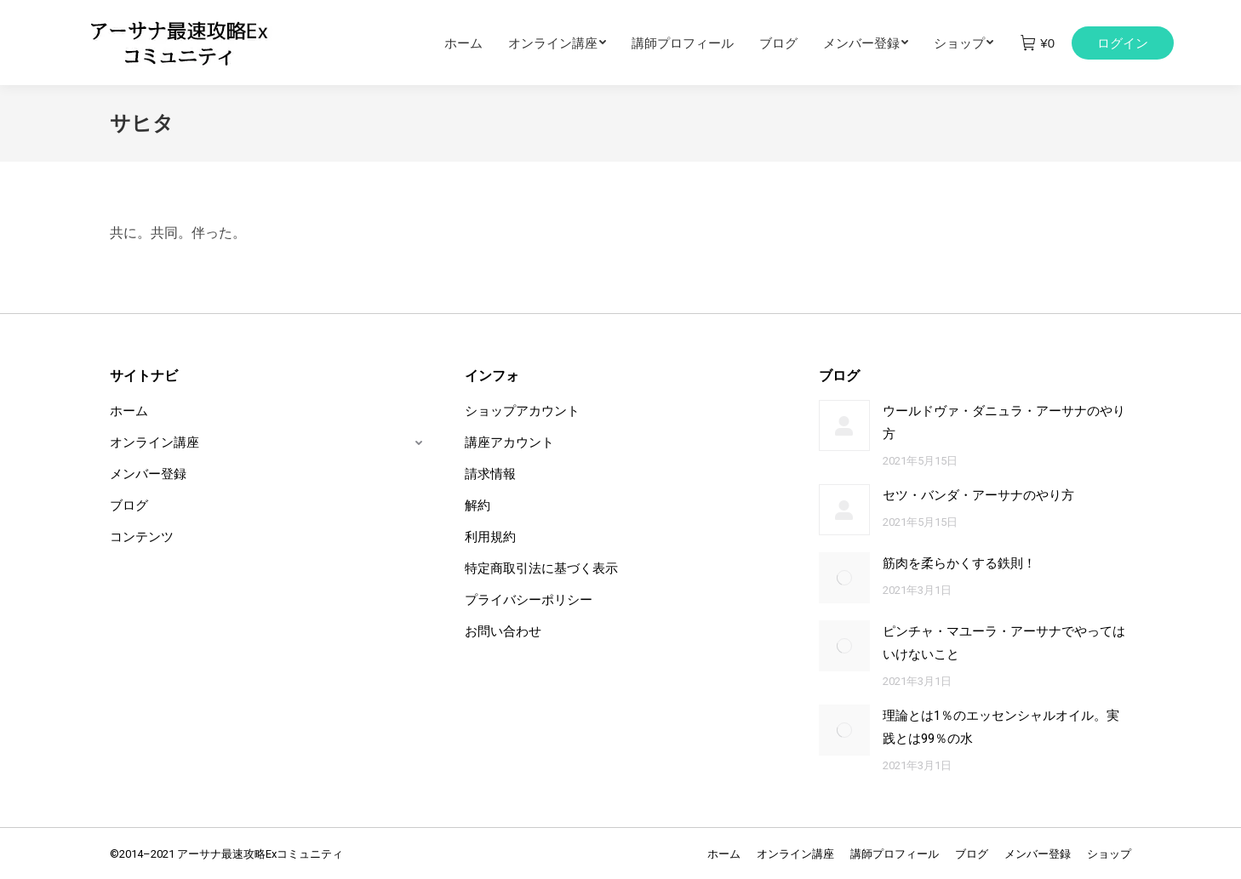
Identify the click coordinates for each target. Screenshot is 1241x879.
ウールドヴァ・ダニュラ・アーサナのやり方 (1004, 422)
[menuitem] (476, 42)
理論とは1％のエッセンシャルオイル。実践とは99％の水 (1001, 727)
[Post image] (844, 425)
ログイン (1122, 43)
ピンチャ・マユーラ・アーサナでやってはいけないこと (1004, 643)
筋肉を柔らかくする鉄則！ (959, 563)
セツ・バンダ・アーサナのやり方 (978, 495)
